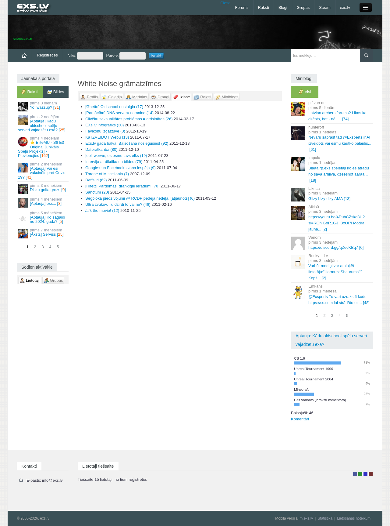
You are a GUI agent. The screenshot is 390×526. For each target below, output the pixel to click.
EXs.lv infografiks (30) (104, 125)
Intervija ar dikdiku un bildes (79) (113, 161)
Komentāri (300, 419)
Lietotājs (355, 474)
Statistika (324, 518)
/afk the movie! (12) (102, 210)
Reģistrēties (47, 55)
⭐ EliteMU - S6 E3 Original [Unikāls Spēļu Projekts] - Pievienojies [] (43, 147)
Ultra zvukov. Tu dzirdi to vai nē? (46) (118, 204)
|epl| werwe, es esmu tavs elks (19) (116, 155)
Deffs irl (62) (96, 180)
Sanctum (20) (97, 192)
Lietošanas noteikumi (354, 518)
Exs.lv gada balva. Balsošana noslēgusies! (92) (126, 143)
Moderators (365, 474)
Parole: (126, 56)
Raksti (263, 7)
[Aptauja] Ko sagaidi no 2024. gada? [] (43, 217)
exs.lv (345, 7)
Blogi (282, 7)
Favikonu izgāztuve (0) (105, 131)
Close (225, 3)
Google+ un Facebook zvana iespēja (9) (120, 167)
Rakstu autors (360, 474)
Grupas (303, 7)
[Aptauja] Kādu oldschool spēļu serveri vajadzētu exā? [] (43, 123)
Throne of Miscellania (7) (107, 174)
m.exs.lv (306, 518)
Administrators (370, 474)
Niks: (85, 56)
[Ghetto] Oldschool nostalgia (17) (114, 106)
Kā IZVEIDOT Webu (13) (107, 137)
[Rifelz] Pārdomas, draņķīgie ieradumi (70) (122, 186)
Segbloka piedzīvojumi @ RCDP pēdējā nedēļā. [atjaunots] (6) (140, 198)
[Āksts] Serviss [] (43, 233)
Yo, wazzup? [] (43, 106)
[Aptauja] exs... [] (43, 202)
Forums (241, 7)
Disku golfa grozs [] (43, 188)
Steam (325, 7)
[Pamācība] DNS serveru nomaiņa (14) (119, 113)
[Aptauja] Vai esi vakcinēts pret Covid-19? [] (43, 171)
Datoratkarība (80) (101, 149)
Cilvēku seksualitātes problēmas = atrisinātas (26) (129, 119)
